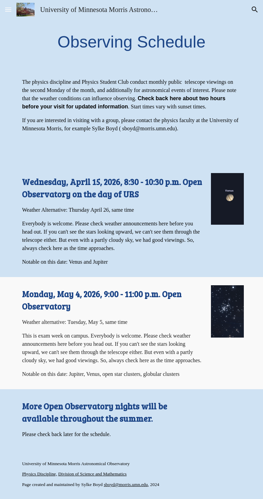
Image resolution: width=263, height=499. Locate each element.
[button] (8, 9)
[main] (131, 42)
